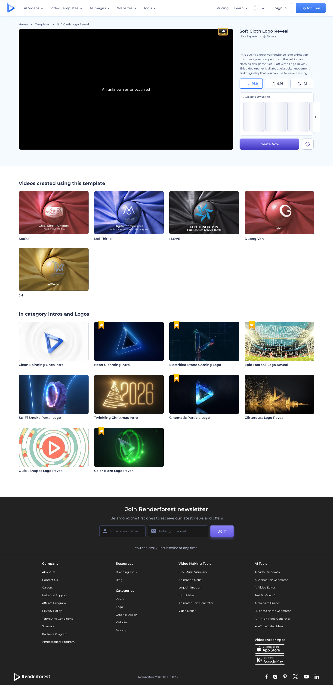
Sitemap (48, 626)
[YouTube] (306, 676)
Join (222, 531)
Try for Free (310, 8)
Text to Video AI (265, 595)
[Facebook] (266, 676)
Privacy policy (52, 611)
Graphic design (126, 614)
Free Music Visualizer (193, 572)
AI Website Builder (267, 603)
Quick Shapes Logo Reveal (41, 471)
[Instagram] (275, 676)
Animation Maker (191, 580)
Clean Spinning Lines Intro (41, 365)
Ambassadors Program (58, 641)
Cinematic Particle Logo (189, 418)
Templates (42, 24)
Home (23, 24)
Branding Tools (126, 572)
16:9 (251, 83)
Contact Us (50, 580)
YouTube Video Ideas (269, 626)
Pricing (223, 8)
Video (120, 599)
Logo (119, 607)
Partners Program (55, 634)
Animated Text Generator (196, 603)
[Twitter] (295, 676)
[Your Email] (178, 531)
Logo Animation (190, 587)
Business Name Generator (273, 611)
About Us (48, 572)
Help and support (54, 595)
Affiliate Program (54, 603)
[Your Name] (122, 531)
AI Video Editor (265, 587)
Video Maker (187, 611)
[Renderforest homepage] (11, 8)
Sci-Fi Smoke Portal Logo (40, 418)
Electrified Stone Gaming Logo (195, 365)
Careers (47, 587)
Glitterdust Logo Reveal (264, 418)
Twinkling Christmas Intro (116, 418)
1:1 (302, 83)
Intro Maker (187, 595)
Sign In (281, 8)
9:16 (276, 83)
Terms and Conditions (57, 618)
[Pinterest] (285, 676)
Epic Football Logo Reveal (266, 365)
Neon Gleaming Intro (112, 365)
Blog (119, 580)
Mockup (121, 630)
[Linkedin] (316, 676)
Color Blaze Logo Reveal (114, 471)
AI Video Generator (268, 572)
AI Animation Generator (271, 580)
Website (121, 622)
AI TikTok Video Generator (272, 618)
